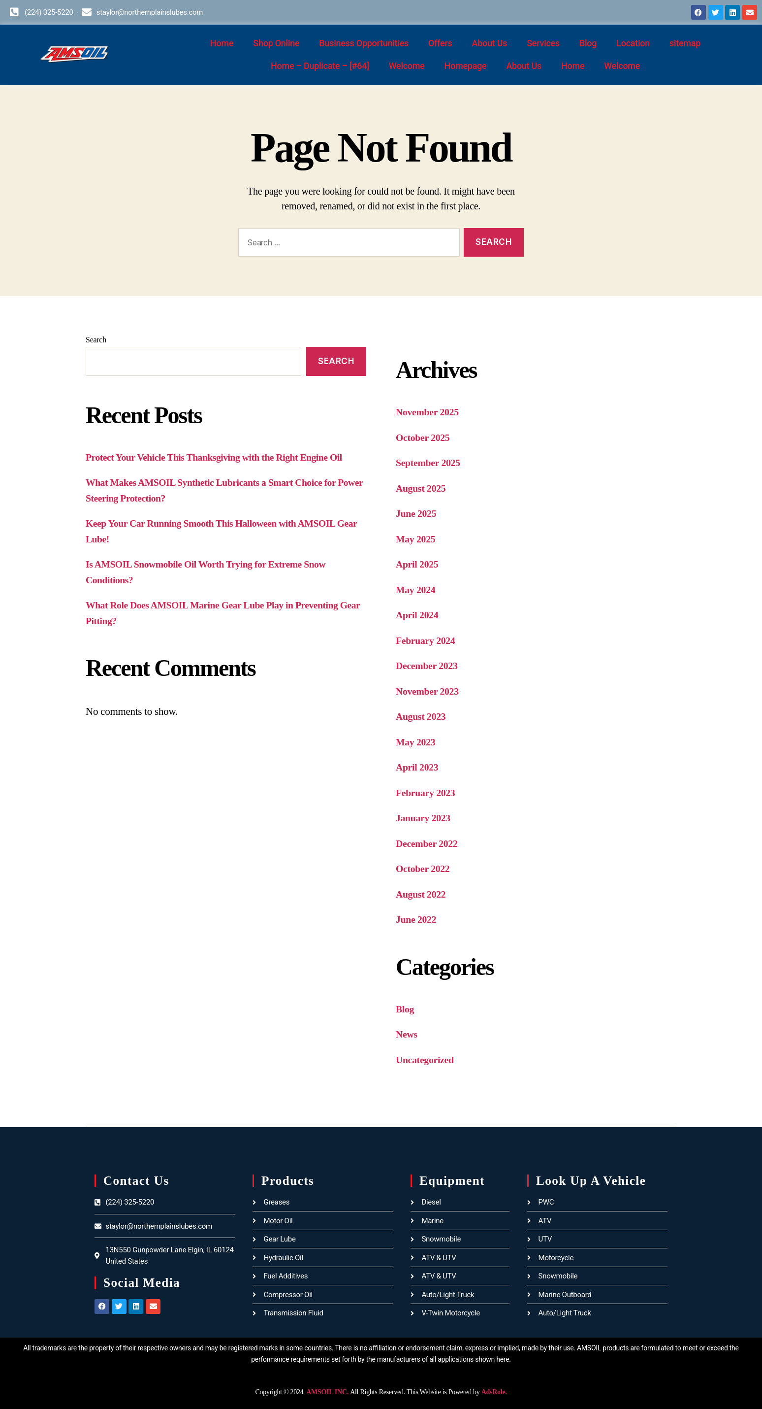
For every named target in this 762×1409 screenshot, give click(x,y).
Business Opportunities (364, 43)
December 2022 (429, 843)
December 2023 (429, 665)
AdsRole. (494, 1392)
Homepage (465, 66)
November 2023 (429, 691)
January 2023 (425, 818)
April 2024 (418, 615)
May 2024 (417, 590)
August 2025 (422, 488)
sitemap (684, 43)
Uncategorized (427, 1060)
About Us (490, 43)
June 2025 (417, 513)
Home (221, 43)
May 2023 (417, 742)
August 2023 (422, 716)
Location (633, 43)
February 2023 (427, 793)
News (407, 1034)
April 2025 (418, 564)
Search (96, 339)
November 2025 (429, 412)
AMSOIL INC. (327, 1392)
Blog (588, 43)
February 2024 (427, 640)
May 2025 (417, 539)
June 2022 (417, 919)
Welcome (407, 66)
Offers (440, 43)
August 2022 (422, 894)
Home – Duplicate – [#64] (320, 66)
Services (543, 43)
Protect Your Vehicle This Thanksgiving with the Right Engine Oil (222, 457)
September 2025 (430, 463)
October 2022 (424, 868)
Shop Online (276, 43)
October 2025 (424, 437)
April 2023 (418, 767)
